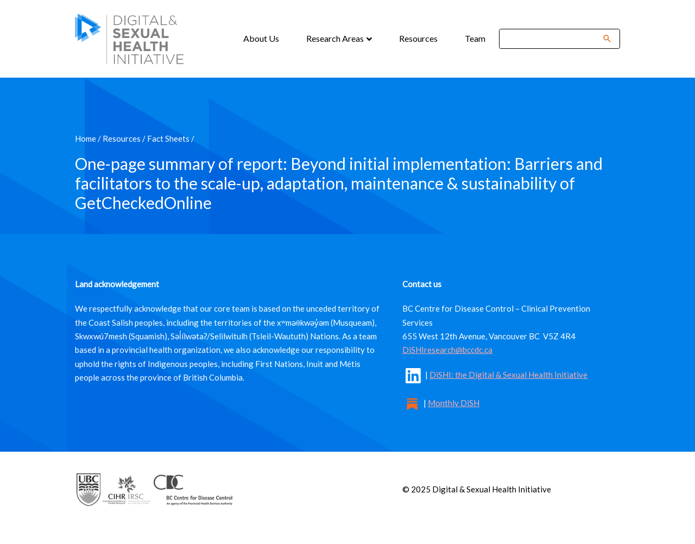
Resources (418, 38)
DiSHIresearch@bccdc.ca (447, 350)
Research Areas (335, 38)
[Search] (552, 38)
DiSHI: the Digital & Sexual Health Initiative (508, 374)
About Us (261, 38)
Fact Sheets (168, 138)
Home (85, 138)
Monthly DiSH (453, 403)
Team (475, 38)
